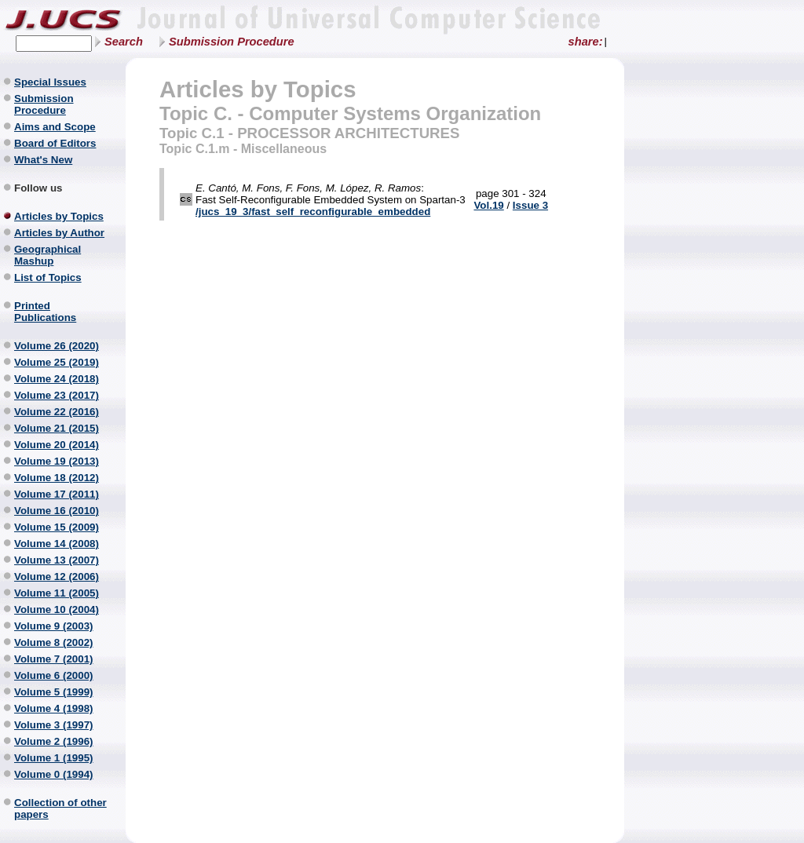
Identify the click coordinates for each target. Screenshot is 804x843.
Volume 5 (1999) (53, 692)
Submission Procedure (231, 41)
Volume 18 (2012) (56, 478)
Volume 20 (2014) (56, 445)
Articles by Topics (59, 216)
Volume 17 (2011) (56, 494)
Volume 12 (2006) (56, 576)
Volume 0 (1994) (53, 774)
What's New (43, 160)
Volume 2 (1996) (53, 741)
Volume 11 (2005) (56, 593)
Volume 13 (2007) (56, 560)
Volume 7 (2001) (53, 659)
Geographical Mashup (47, 255)
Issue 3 (530, 205)
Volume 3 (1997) (53, 725)
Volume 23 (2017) (56, 395)
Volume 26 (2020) (56, 346)
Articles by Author (59, 233)
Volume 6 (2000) (53, 675)
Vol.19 (488, 205)
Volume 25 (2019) (56, 362)
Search (123, 41)
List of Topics (48, 277)
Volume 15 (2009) (56, 527)
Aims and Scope (55, 127)
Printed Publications (45, 311)
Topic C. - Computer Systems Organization (350, 113)
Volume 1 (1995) (53, 758)
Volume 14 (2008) (56, 543)
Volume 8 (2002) (53, 642)
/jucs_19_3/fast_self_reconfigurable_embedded (313, 211)
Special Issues (50, 82)
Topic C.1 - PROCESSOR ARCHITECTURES (309, 133)
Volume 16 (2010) (56, 510)
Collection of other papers (60, 808)
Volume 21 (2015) (56, 428)
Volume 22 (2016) (56, 412)
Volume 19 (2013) (56, 461)
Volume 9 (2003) (53, 626)
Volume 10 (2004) (56, 609)
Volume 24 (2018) (56, 379)
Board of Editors (55, 143)
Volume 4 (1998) (53, 708)
